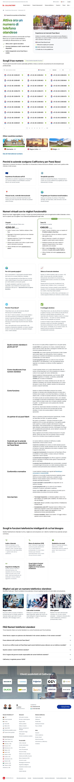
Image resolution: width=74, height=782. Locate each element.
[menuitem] (27, 5)
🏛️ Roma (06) (6, 723)
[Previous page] (4, 128)
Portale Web (38, 721)
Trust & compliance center (61, 778)
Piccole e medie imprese (24, 719)
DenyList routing (22, 751)
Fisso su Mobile (38, 725)
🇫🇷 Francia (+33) (7, 745)
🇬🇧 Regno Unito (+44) (8, 741)
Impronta (29, 778)
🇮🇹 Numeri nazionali (7, 719)
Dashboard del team (39, 723)
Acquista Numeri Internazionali (11, 10)
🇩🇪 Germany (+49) (7, 743)
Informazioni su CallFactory (41, 741)
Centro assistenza (39, 735)
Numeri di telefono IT (8, 714)
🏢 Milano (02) (6, 725)
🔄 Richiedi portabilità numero (9, 730)
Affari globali (22, 733)
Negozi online (22, 721)
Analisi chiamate (22, 771)
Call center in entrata (23, 717)
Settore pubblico (22, 723)
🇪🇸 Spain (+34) (6, 752)
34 (47, 128)
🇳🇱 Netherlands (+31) (7, 748)
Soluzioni (21, 714)
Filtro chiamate (22, 747)
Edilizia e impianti (23, 725)
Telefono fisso (38, 717)
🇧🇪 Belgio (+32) (6, 750)
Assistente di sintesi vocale (25, 766)
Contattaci (37, 743)
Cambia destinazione (23, 745)
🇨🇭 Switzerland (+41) (7, 758)
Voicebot (21, 769)
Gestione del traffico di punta (25, 756)
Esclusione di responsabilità (38, 778)
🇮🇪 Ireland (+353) (7, 754)
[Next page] (69, 128)
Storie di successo (39, 739)
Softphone (37, 719)
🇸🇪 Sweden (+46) (7, 763)
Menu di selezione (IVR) (24, 758)
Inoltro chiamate (22, 743)
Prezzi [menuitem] (64, 5)
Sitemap (69, 778)
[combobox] (44, 70)
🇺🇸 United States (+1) (7, 739)
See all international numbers (13, 154)
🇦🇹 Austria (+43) (6, 756)
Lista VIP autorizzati (23, 749)
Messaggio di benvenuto (24, 762)
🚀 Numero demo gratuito (8, 732)
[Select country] (63, 2)
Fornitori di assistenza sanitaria (25, 736)
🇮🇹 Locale (5, 721)
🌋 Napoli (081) (6, 728)
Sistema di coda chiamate (24, 753)
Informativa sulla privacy (21, 778)
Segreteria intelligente (24, 764)
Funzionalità (22, 740)
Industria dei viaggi (23, 731)
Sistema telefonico (40, 714)
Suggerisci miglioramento (50, 778)
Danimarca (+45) (6, 767)
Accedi (69, 1)
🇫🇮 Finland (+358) (7, 765)
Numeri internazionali (8, 737)
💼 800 (4, 717)
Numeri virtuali (38, 737)
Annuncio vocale (22, 760)
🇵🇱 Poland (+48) (6, 761)
